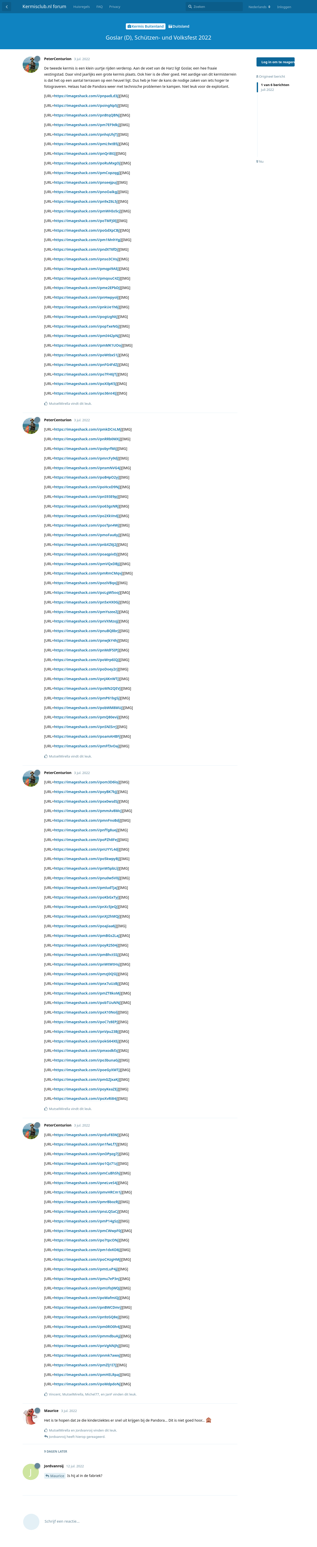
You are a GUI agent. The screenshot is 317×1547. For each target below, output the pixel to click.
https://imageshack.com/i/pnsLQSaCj (86, 1211)
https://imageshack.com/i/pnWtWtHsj (86, 964)
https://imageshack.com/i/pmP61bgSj (86, 698)
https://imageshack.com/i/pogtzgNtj (85, 316)
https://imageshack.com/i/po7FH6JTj (85, 374)
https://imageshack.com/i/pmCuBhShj (87, 1173)
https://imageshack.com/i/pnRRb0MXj (87, 438)
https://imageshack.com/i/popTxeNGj (86, 326)
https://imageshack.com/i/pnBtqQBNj (86, 115)
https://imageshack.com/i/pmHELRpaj (87, 1374)
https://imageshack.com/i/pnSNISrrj (85, 726)
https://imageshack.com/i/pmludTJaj (85, 887)
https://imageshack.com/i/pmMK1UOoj (88, 345)
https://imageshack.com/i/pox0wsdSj (86, 801)
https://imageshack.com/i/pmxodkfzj (86, 1050)
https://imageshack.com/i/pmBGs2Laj (86, 935)
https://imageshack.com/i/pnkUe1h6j (86, 307)
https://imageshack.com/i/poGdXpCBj (86, 230)
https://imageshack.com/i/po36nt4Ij (85, 393)
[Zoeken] (214, 6)
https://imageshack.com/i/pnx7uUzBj (86, 983)
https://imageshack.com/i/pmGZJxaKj (86, 1079)
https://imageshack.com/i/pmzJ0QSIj (85, 973)
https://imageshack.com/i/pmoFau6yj (86, 534)
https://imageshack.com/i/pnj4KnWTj (86, 678)
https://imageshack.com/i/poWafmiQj (86, 1297)
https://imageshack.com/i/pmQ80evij (86, 717)
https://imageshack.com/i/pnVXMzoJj (86, 621)
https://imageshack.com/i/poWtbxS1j (86, 354)
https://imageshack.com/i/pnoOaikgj (86, 191)
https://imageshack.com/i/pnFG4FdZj (86, 364)
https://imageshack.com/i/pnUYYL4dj (86, 849)
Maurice (57, 1475)
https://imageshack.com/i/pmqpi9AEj (86, 268)
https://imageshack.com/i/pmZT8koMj (87, 993)
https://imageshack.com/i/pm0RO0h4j (87, 1326)
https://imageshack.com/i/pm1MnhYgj (87, 239)
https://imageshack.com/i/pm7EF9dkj (86, 124)
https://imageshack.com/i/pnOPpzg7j (86, 1153)
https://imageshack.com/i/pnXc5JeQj (85, 906)
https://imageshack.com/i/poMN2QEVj (87, 688)
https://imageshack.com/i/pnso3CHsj (86, 259)
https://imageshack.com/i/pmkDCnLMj (87, 429)
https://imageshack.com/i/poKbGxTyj (86, 897)
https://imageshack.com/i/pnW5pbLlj (86, 868)
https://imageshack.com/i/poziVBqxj (85, 582)
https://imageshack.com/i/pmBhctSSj (86, 954)
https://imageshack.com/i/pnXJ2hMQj (86, 916)
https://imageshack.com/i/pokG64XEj (86, 1041)
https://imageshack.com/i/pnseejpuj (85, 182)
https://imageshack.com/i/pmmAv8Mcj (88, 810)
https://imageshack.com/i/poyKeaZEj (86, 1089)
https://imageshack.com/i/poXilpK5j (85, 383)
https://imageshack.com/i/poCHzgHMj (87, 1259)
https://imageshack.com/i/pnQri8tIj (85, 153)
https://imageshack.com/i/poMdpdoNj (87, 1384)
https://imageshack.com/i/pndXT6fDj (86, 249)
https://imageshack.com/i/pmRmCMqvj (88, 573)
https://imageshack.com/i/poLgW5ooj (86, 592)
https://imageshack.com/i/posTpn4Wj (86, 525)
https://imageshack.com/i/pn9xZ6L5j (85, 201)
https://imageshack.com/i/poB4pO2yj (86, 477)
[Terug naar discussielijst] (6, 6)
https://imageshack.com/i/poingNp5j (86, 105)
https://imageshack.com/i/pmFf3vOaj (86, 746)
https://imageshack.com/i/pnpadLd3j (86, 95)
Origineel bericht (270, 76)
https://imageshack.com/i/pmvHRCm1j (87, 1192)
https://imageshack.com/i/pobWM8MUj (88, 707)
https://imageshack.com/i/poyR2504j (86, 945)
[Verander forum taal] (259, 6)
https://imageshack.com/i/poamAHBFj (87, 736)
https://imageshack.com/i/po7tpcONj (86, 1240)
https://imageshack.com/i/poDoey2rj (86, 669)
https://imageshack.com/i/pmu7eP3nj (86, 1278)
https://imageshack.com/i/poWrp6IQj (86, 659)
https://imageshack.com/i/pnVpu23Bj (86, 1031)
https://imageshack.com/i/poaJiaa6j (85, 925)
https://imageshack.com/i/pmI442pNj (86, 335)
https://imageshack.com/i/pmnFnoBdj (87, 820)
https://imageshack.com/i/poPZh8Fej (86, 839)
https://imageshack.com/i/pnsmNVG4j (87, 467)
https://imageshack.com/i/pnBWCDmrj (87, 1307)
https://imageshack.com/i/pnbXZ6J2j (85, 544)
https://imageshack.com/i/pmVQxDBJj (86, 563)
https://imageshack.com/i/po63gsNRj (86, 506)
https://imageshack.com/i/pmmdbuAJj (87, 1336)
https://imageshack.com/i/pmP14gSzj (86, 1221)
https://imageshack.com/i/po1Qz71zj (86, 1163)
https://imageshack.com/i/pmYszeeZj (86, 611)
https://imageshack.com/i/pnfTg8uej (85, 830)
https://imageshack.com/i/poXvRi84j (85, 1098)
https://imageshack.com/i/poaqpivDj (85, 554)
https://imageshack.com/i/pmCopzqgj (86, 172)
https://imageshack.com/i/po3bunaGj (86, 1060)
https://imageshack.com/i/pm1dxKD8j (87, 1249)
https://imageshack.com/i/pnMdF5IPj (86, 650)
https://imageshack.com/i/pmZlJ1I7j (85, 1365)
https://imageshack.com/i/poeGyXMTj (86, 1069)
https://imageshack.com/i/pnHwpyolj (86, 297)
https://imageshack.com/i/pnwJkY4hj (86, 640)
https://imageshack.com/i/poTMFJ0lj (85, 220)
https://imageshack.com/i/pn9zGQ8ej (86, 1317)
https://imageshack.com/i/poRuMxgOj (87, 163)
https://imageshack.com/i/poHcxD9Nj (86, 486)
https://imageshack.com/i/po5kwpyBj (86, 858)
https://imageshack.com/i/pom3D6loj (86, 782)
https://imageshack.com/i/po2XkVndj (86, 515)
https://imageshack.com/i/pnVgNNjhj (86, 1345)
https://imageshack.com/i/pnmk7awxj (87, 1355)
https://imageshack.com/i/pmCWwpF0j (87, 1230)
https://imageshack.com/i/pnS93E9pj (86, 496)
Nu (260, 161)
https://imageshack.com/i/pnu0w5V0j (86, 878)
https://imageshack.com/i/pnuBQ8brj (86, 630)
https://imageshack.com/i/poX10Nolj (86, 1012)
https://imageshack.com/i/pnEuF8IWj (86, 1134)
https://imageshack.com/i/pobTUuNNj (87, 1002)
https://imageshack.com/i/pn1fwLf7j (85, 1144)
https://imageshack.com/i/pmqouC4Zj (86, 278)
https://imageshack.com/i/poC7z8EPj (85, 1021)
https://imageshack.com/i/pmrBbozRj (86, 1201)
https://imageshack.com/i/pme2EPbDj (87, 287)
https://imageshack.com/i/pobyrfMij (85, 448)
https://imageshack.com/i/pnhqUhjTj (86, 134)
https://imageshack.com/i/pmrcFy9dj (86, 458)
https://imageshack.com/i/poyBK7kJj (85, 791)
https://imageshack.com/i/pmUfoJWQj (87, 1288)
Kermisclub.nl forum (44, 6)
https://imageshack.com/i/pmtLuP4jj (85, 1269)
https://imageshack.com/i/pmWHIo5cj (87, 211)
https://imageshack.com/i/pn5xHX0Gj (86, 602)
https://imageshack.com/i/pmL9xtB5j (86, 143)
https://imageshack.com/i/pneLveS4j (85, 1182)
